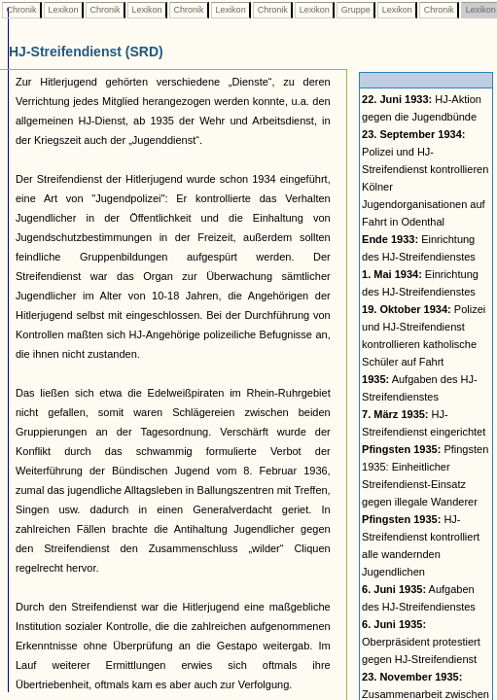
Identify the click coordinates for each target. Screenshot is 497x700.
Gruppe (355, 10)
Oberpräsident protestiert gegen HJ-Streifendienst (421, 641)
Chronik (21, 10)
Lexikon (63, 10)
